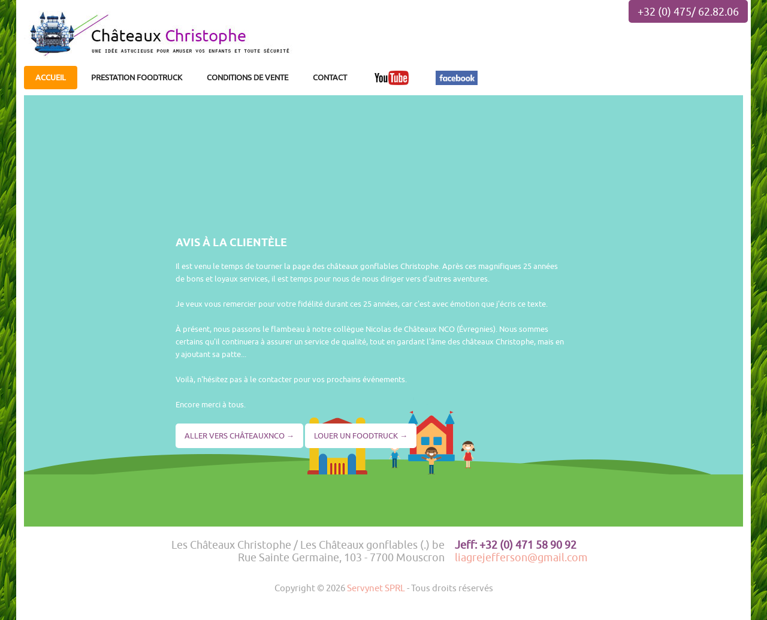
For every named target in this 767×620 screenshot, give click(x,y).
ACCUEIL (50, 77)
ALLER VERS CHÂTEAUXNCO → (239, 435)
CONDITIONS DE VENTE (247, 77)
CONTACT (330, 77)
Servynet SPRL (376, 587)
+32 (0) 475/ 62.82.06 (688, 11)
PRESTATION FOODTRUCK (136, 77)
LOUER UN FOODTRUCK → (360, 435)
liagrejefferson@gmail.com (521, 557)
